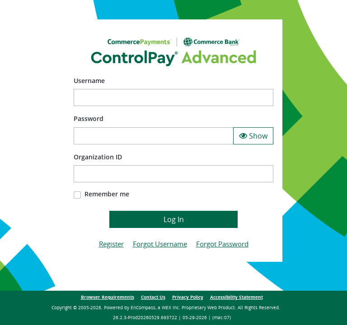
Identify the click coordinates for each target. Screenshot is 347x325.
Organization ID (98, 157)
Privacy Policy (187, 297)
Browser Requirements (107, 297)
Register (111, 243)
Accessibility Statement (236, 297)
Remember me (106, 194)
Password (88, 118)
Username (89, 80)
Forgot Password (222, 243)
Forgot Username (160, 243)
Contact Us (153, 297)
